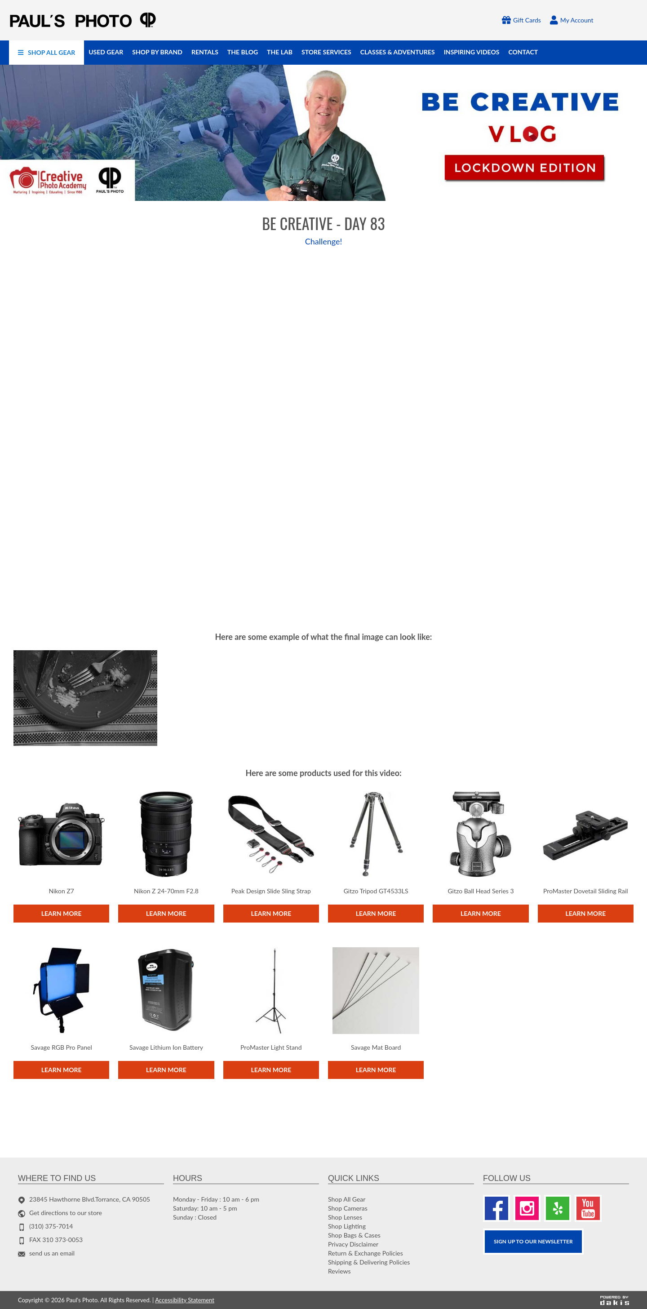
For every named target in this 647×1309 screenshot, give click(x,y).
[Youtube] (588, 1208)
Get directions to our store (65, 1212)
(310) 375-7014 (51, 1226)
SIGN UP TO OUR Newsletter (533, 1241)
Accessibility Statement (184, 1300)
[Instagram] (527, 1208)
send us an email (52, 1253)
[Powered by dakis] (614, 1300)
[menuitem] (46, 52)
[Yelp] (557, 1208)
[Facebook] (496, 1208)
